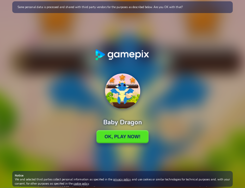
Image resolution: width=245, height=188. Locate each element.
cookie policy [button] (81, 184)
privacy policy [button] (122, 179)
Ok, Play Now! (122, 136)
